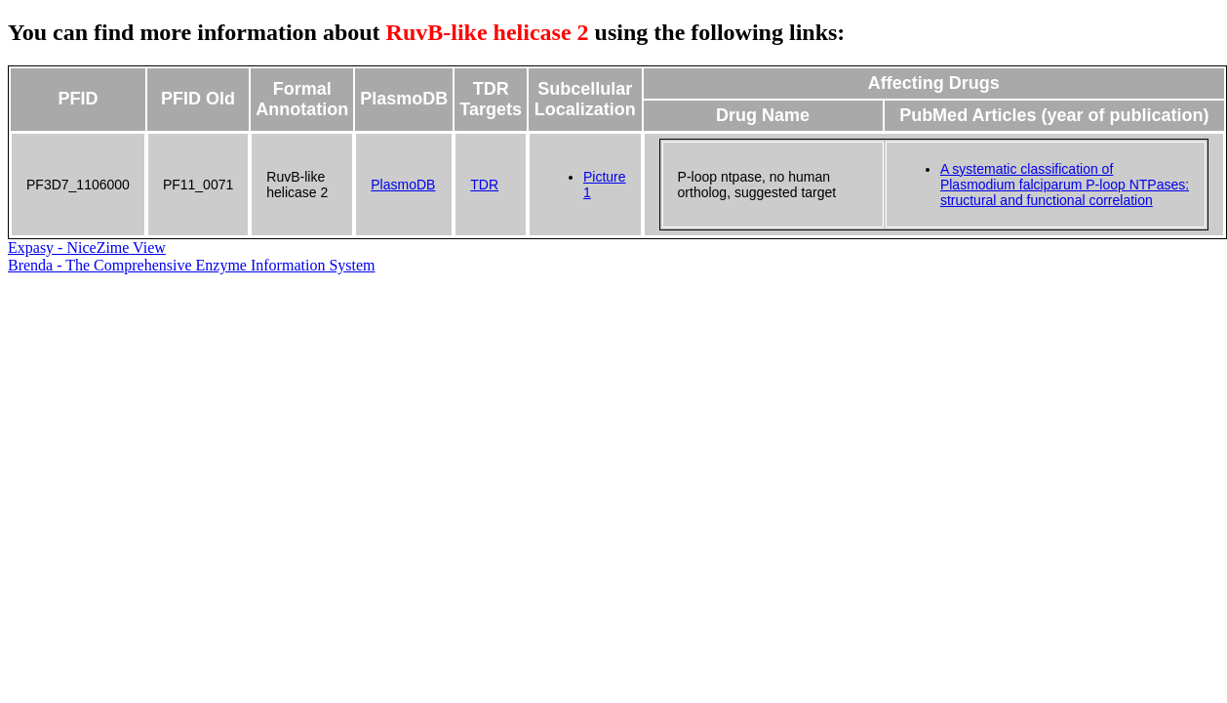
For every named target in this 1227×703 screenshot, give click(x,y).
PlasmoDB (403, 184)
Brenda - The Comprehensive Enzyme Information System (192, 265)
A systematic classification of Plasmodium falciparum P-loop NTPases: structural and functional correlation (1064, 184)
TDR (484, 184)
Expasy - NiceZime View (87, 247)
